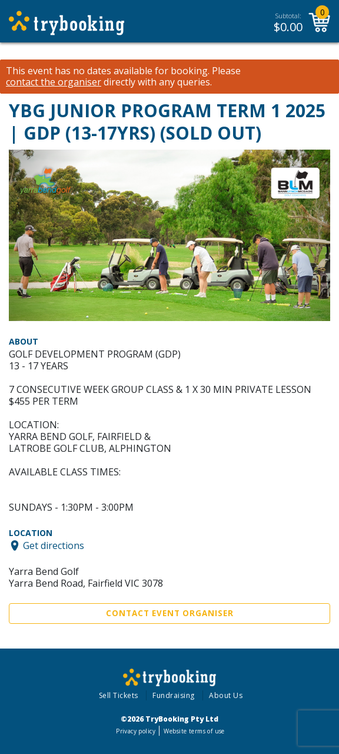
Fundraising (173, 695)
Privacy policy (135, 731)
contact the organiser (53, 82)
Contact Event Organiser (170, 613)
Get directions (53, 545)
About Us (225, 695)
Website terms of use (194, 731)
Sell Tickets (118, 695)
